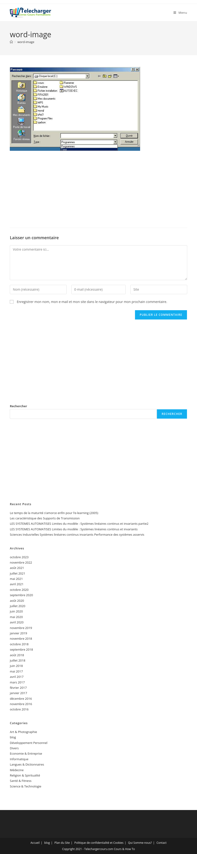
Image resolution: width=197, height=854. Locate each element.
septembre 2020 (21, 595)
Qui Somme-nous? (140, 843)
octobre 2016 (19, 709)
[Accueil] (11, 42)
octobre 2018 (19, 644)
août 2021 (17, 568)
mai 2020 (16, 617)
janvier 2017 (18, 693)
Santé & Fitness (20, 781)
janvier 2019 (18, 633)
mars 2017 (17, 682)
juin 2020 (16, 611)
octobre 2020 (19, 590)
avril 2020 (17, 622)
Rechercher (18, 406)
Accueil (35, 843)
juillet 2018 (17, 660)
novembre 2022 (21, 562)
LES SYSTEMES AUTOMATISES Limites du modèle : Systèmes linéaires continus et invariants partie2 (79, 523)
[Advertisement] (98, 188)
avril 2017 (17, 677)
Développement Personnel (28, 743)
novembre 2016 (21, 704)
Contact (161, 843)
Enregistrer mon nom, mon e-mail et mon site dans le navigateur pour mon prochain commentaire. (92, 301)
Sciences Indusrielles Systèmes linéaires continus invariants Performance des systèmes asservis (77, 534)
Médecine (17, 770)
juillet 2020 (17, 606)
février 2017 (18, 688)
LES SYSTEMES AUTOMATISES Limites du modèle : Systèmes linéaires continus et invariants (74, 529)
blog (13, 737)
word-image (25, 42)
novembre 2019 (21, 628)
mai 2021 (16, 579)
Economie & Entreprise (26, 753)
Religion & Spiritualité (25, 775)
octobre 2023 (19, 557)
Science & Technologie (25, 786)
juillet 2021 (17, 573)
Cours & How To (124, 849)
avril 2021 (17, 584)
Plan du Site (62, 843)
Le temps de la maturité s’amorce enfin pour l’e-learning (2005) (54, 513)
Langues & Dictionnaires (27, 764)
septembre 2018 (21, 649)
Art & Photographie (23, 732)
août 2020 (17, 600)
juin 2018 (16, 666)
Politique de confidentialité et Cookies (98, 843)
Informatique (19, 759)
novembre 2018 (21, 638)
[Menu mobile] (180, 12)
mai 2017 (16, 671)
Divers (14, 748)
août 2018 (17, 655)
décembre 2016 (21, 698)
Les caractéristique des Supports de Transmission (45, 518)
